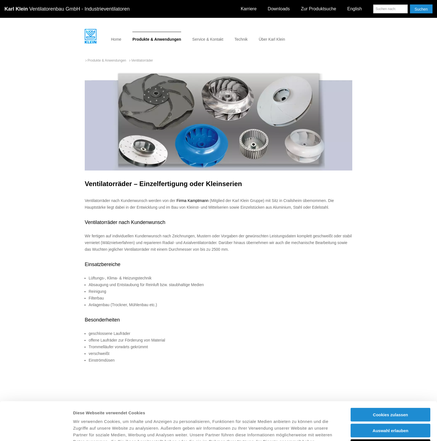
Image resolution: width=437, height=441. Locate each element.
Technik (240, 39)
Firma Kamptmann (192, 200)
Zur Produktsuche (318, 8)
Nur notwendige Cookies (390, 410)
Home (116, 39)
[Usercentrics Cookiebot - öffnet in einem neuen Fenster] (36, 430)
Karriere (249, 8)
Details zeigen (296, 430)
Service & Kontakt (207, 39)
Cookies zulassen (390, 378)
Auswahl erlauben (390, 394)
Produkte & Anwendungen (156, 39)
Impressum (236, 412)
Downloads (279, 8)
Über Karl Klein (272, 39)
